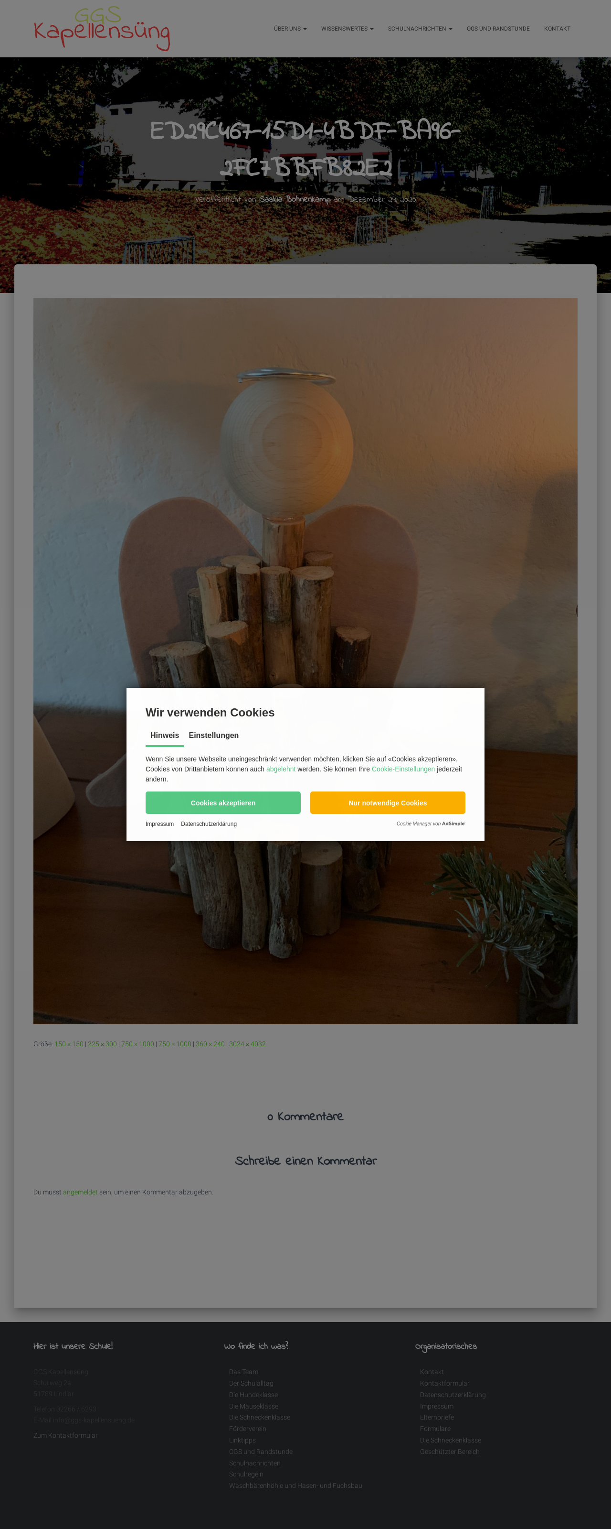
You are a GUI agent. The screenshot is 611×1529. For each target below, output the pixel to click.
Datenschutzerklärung (209, 824)
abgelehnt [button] (281, 769)
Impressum (160, 824)
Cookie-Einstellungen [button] (403, 769)
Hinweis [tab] (164, 735)
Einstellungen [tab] (214, 735)
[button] (223, 803)
